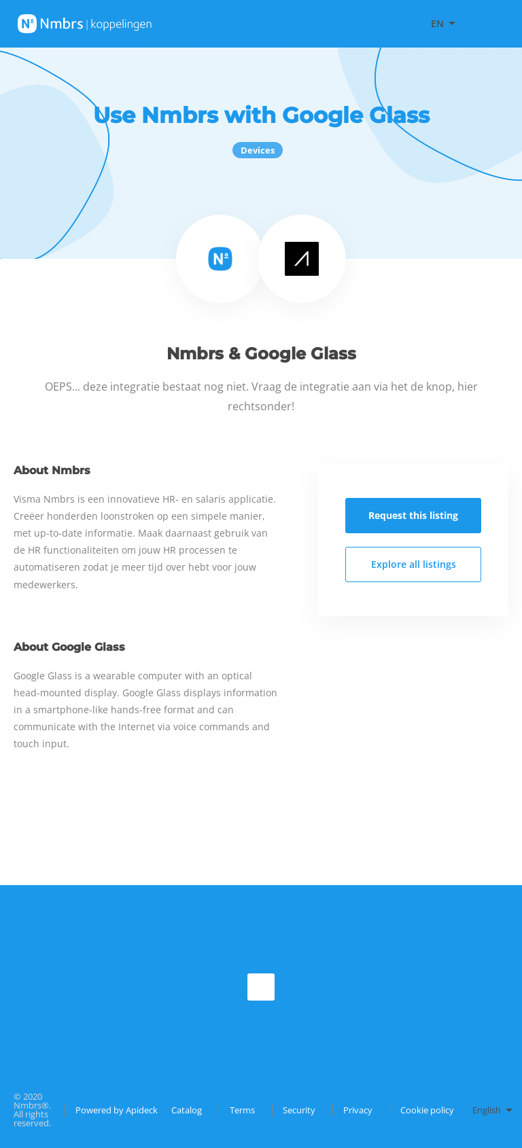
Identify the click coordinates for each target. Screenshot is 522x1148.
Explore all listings (413, 564)
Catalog (186, 1110)
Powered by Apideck (116, 1110)
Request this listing (413, 515)
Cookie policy (427, 1110)
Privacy (357, 1110)
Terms (242, 1110)
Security (299, 1110)
